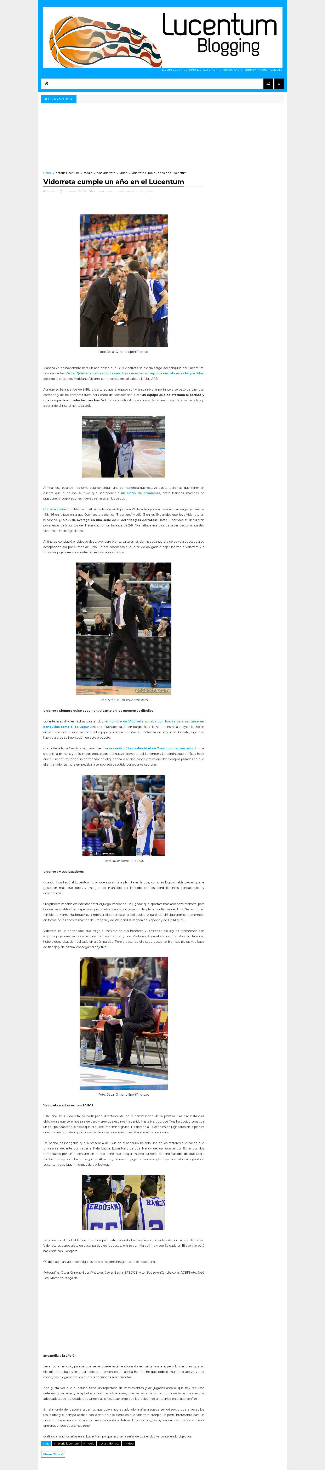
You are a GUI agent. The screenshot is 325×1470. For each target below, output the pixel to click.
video (123, 172)
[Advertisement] (162, 135)
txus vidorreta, (135, 191)
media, (120, 191)
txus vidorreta (106, 172)
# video (129, 1443)
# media (88, 1443)
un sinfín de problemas (140, 493)
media (88, 172)
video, (149, 191)
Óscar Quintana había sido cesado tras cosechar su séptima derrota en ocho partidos (135, 373)
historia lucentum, (103, 191)
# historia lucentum (66, 1443)
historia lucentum (67, 172)
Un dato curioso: (56, 509)
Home (47, 172)
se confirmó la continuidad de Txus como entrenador (151, 748)
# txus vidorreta (108, 1443)
